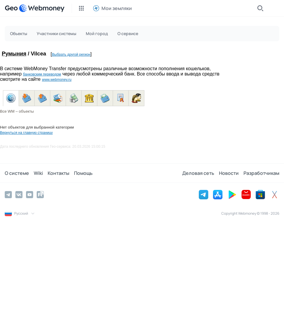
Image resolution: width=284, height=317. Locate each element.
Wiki (38, 173)
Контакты (58, 173)
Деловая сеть (198, 173)
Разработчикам (261, 173)
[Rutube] (40, 194)
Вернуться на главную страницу (26, 133)
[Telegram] (8, 194)
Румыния (14, 54)
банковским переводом (42, 74)
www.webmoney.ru (57, 80)
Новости (229, 173)
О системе (17, 173)
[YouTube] (29, 194)
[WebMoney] (41, 8)
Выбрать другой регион (71, 54)
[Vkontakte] (18, 194)
